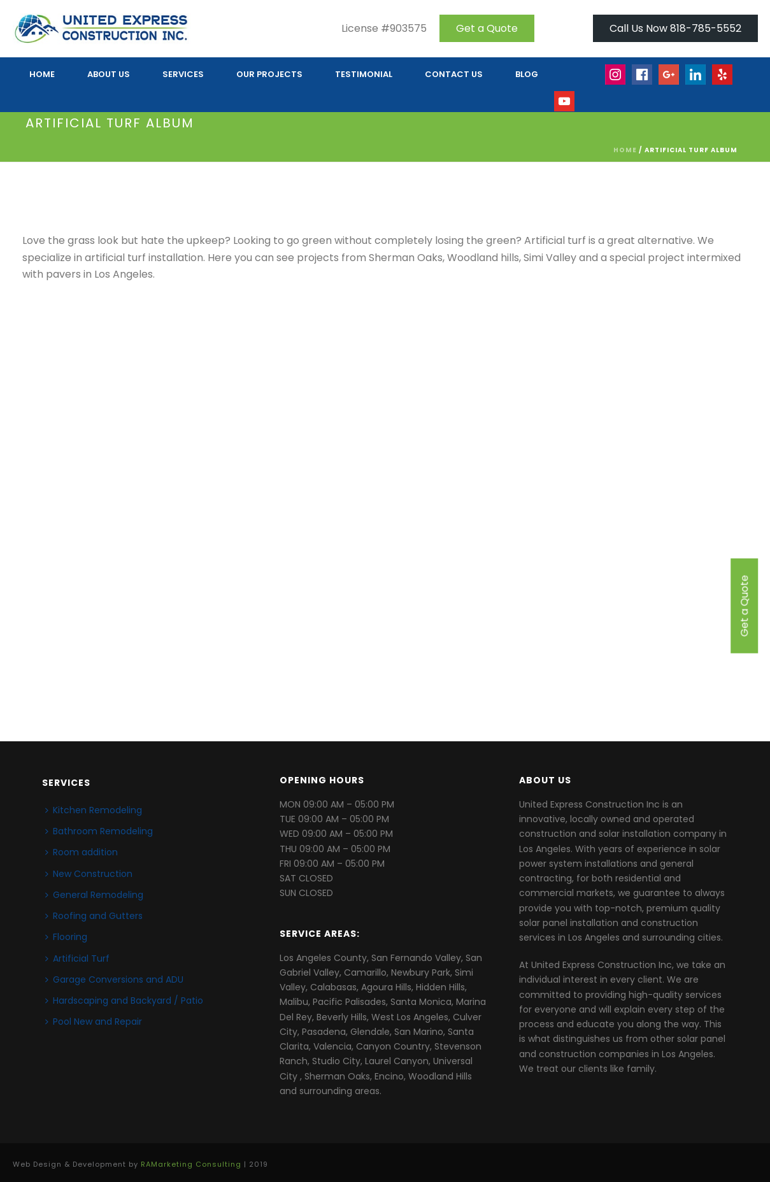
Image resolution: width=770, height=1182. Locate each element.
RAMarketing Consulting (191, 1164)
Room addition (81, 852)
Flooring (66, 936)
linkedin (696, 80)
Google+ (669, 80)
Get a (487, 28)
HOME (42, 74)
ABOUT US (108, 74)
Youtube (565, 107)
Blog (526, 74)
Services (183, 74)
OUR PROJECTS (269, 74)
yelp (729, 80)
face (642, 80)
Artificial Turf (77, 958)
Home (625, 150)
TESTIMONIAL (363, 74)
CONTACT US (454, 74)
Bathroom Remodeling (99, 831)
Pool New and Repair (93, 1021)
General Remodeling (94, 894)
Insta (616, 80)
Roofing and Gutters (94, 915)
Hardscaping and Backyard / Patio (124, 1000)
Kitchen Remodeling (93, 810)
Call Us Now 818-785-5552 (675, 28)
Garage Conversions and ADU (114, 979)
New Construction (88, 873)
